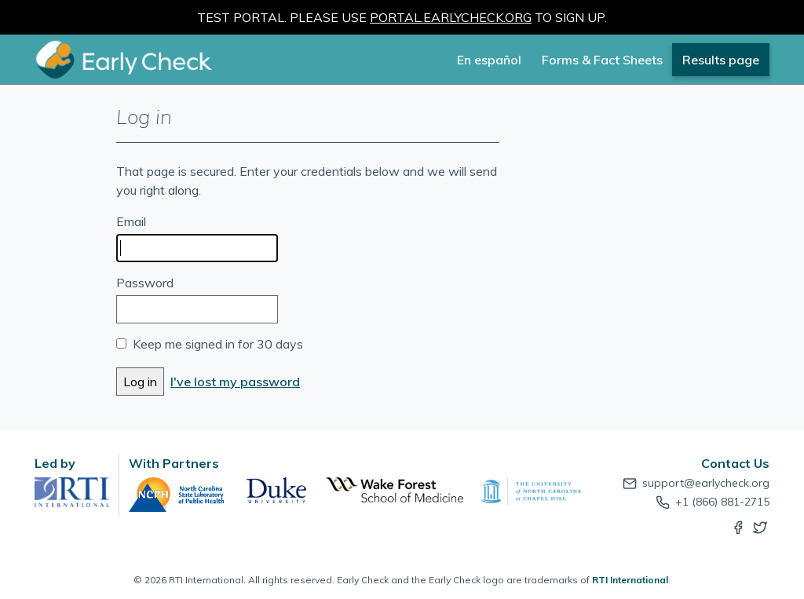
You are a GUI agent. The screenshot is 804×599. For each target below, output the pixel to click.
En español (489, 60)
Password (145, 282)
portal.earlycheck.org (451, 17)
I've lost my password (235, 381)
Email (131, 221)
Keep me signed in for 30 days (218, 344)
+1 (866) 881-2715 (711, 502)
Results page (720, 60)
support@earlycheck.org (694, 483)
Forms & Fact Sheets (602, 60)
